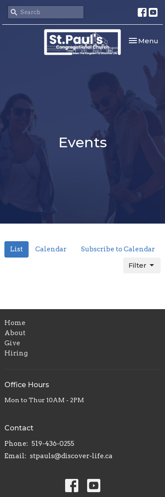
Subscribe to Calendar (118, 249)
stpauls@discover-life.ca (71, 456)
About (15, 333)
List (16, 249)
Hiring (16, 353)
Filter (141, 265)
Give (12, 343)
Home (15, 323)
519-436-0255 (53, 444)
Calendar (50, 249)
